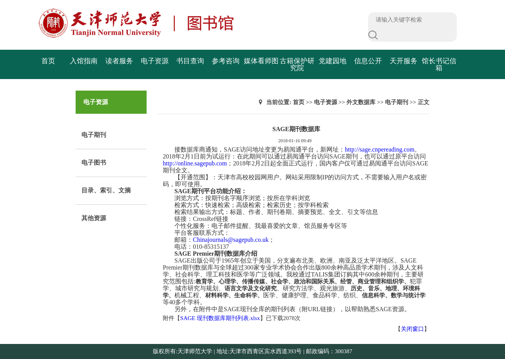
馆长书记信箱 (439, 64)
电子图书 (93, 162)
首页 (48, 61)
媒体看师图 (261, 61)
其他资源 (93, 218)
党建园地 (332, 61)
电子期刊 (93, 134)
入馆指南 (84, 61)
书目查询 (190, 61)
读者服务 (119, 61)
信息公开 (368, 61)
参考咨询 (226, 61)
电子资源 (155, 61)
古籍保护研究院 (297, 64)
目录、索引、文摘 (106, 190)
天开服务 (403, 61)
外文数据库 (360, 102)
